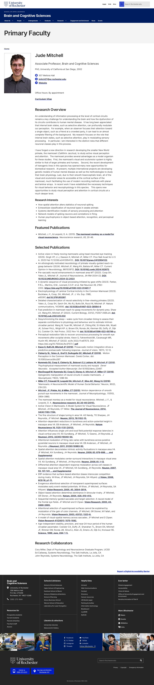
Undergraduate (33, 21)
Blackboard (85, 609)
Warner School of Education (54, 603)
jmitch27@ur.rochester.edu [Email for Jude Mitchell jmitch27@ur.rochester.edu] (52, 79)
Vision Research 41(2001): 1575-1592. (57, 520)
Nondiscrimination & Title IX (128, 599)
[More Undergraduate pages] (40, 21)
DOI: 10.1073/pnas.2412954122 (91, 260)
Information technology (89, 606)
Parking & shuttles (87, 603)
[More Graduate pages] (53, 21)
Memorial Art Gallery (51, 628)
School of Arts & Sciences (14, 12)
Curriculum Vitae (43, 98)
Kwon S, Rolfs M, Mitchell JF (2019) (55, 346)
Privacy (115, 667)
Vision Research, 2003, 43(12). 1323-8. (71, 514)
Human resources (87, 597)
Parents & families (13, 621)
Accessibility (122, 588)
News (93, 21)
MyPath (84, 615)
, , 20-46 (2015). (74, 402)
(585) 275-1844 (16, 599)
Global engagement (125, 585)
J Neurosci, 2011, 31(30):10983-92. (66, 446)
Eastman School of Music (53, 591)
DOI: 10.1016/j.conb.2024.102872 (92, 269)
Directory (84, 594)
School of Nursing (50, 597)
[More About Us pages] (12, 21)
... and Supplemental (61, 470)
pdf (76, 343)
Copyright (123, 667)
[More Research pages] (66, 21)
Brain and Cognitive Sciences (27, 16)
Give (114, 4)
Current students (13, 618)
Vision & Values (123, 591)
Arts (121, 627)
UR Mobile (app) (87, 600)
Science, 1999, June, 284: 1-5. (53, 533)
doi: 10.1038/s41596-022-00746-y (98, 331)
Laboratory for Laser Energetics (55, 606)
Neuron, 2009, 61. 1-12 (93, 461)
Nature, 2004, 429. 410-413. (77, 495)
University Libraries (51, 625)
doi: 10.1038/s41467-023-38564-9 (83, 306)
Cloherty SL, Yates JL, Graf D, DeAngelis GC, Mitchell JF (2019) (69, 353)
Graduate (48, 21)
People (19, 21)
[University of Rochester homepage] (14, 4)
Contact (84, 591)
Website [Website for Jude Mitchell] (43, 82)
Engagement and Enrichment (79, 21)
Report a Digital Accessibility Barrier (133, 571)
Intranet (84, 585)
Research (60, 21)
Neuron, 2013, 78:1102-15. (73, 418)
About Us (7, 21)
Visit (109, 4)
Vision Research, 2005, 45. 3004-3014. (67, 489)
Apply (104, 4)
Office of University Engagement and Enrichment (131, 595)
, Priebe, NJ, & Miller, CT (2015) (59, 390)
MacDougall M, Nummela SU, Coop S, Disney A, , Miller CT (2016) (76, 371)
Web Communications (89, 588)
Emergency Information (136, 667)
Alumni (9, 627)
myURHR (84, 612)
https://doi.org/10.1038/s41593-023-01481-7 (67, 288)
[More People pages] (23, 21)
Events (100, 21)
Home (6, 48)
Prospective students (14, 615)
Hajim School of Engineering (54, 588)
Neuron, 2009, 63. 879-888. (92, 452)
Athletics (123, 623)
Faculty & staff (12, 624)
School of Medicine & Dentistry (55, 594)
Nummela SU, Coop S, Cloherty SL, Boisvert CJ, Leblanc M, (76, 362)
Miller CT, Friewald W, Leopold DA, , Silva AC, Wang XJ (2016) (74, 381)
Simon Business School (52, 600)
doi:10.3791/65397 (56, 297)
